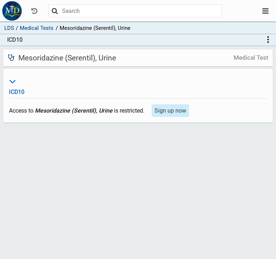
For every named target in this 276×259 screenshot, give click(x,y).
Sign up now (170, 110)
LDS (9, 28)
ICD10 (15, 39)
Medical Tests (37, 28)
